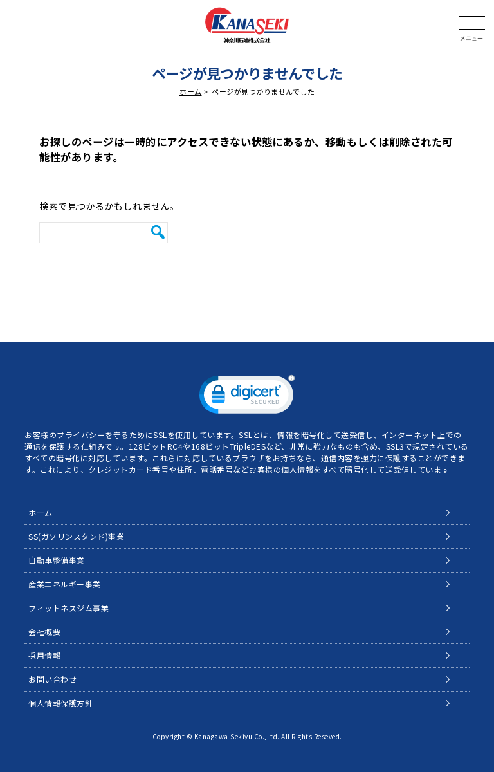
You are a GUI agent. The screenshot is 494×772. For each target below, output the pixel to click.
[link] (247, 397)
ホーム (190, 91)
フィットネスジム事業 (68, 607)
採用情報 (44, 655)
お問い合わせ (52, 679)
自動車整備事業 (56, 560)
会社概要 (44, 631)
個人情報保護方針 (60, 702)
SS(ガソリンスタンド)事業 (76, 536)
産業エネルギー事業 (64, 583)
